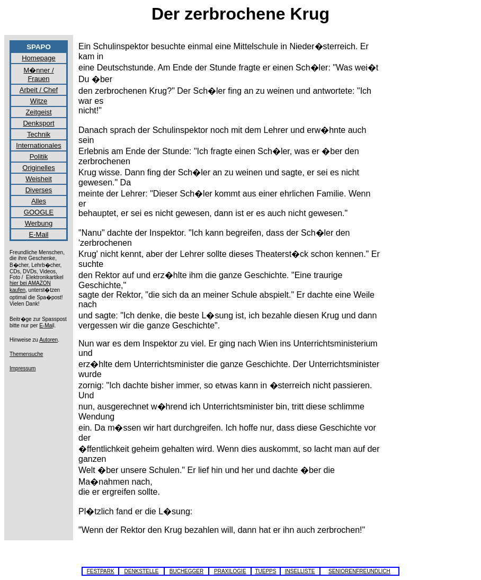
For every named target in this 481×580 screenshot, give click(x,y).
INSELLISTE (300, 571)
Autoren (48, 340)
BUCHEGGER (186, 571)
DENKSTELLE (141, 571)
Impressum (22, 368)
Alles (38, 201)
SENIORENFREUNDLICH (359, 571)
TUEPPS (265, 571)
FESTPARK (100, 571)
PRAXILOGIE (230, 571)
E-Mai (46, 325)
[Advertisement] (433, 199)
